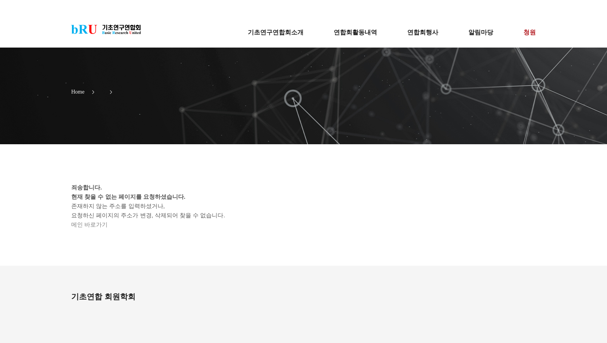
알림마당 (480, 32)
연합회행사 (422, 32)
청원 (529, 32)
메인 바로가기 (89, 224)
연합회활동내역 (355, 32)
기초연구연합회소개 (276, 32)
